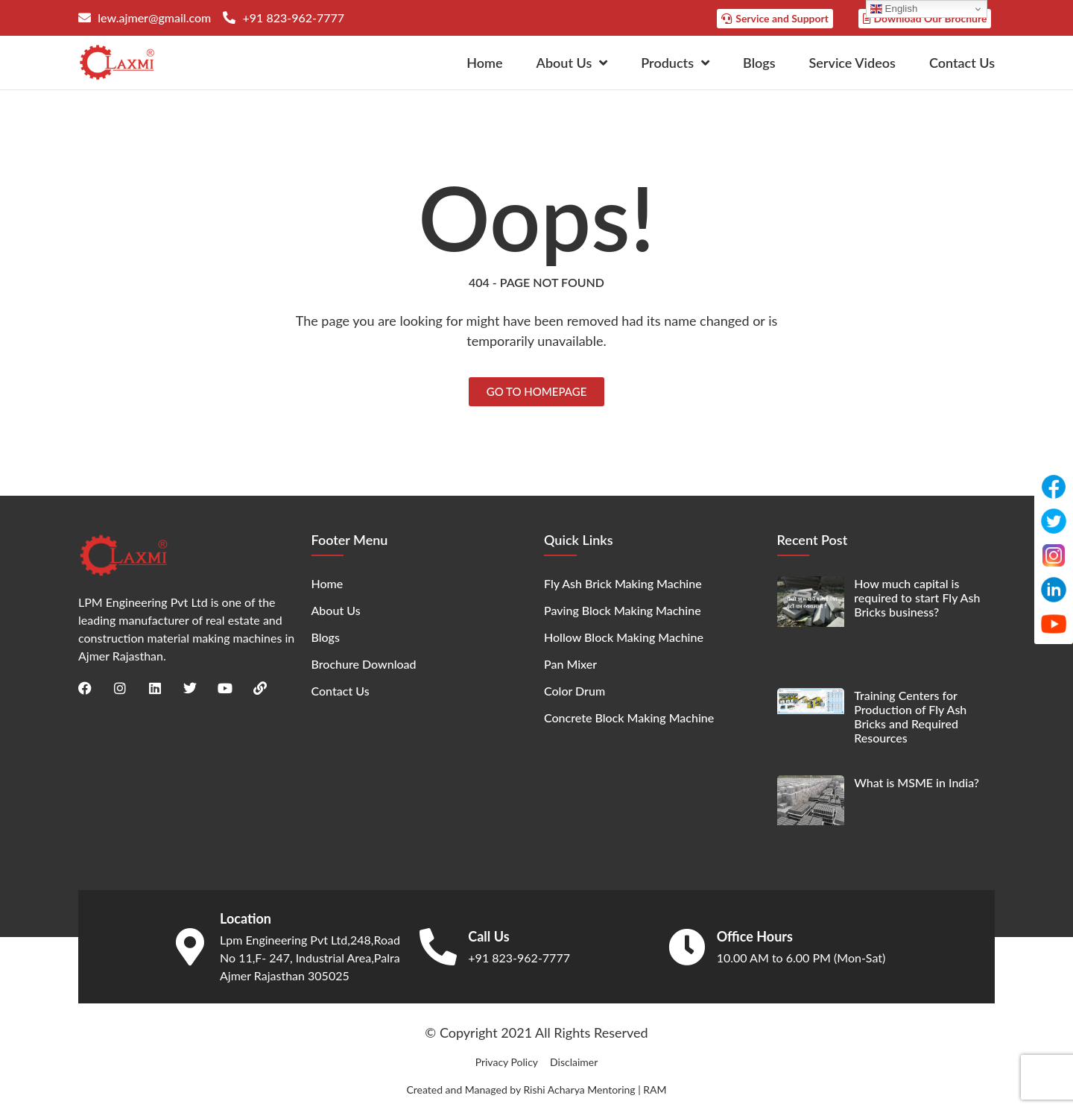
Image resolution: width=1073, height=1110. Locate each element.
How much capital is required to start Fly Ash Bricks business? (917, 597)
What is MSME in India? (916, 782)
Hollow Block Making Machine (623, 637)
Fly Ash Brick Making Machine (623, 583)
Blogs (759, 62)
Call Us (488, 936)
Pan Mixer (570, 664)
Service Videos (852, 62)
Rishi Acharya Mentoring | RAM (594, 1089)
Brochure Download (364, 664)
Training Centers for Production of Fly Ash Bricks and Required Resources (910, 716)
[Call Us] (438, 946)
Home (484, 62)
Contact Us (962, 62)
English (893, 9)
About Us (572, 62)
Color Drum (574, 691)
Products (675, 62)
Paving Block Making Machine (622, 610)
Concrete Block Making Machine (629, 717)
